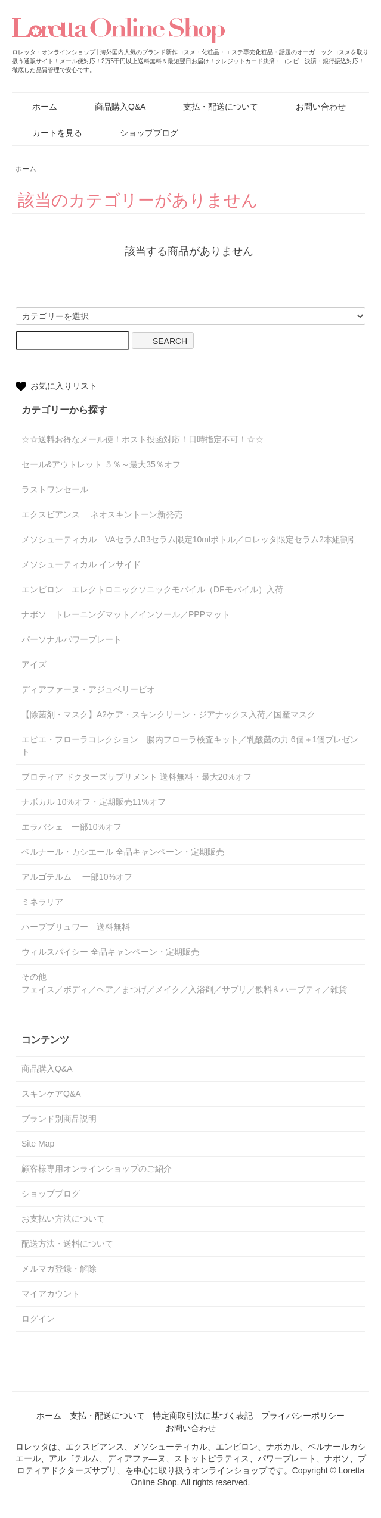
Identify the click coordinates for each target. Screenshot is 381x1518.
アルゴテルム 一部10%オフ (76, 877)
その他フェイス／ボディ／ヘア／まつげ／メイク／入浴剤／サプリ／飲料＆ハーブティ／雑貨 (184, 983)
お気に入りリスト (56, 386)
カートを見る (48, 133)
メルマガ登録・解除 (59, 1268)
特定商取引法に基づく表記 (203, 1415)
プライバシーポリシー (303, 1415)
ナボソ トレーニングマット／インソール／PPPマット (125, 614)
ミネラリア (46, 902)
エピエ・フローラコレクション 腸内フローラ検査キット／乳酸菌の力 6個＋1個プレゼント (189, 746)
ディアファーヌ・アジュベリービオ (88, 689)
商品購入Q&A (112, 106)
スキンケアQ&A (51, 1093)
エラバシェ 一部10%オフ (71, 827)
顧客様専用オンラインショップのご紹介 (96, 1168)
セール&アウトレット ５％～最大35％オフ (101, 464)
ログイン (38, 1318)
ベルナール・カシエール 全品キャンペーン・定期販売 (122, 852)
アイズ (34, 664)
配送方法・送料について (67, 1243)
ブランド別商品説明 (59, 1118)
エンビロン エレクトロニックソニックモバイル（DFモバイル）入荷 (152, 589)
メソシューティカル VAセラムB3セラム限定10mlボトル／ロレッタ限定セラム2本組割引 (189, 539)
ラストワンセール (54, 489)
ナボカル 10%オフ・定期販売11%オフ (93, 802)
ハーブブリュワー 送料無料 (75, 927)
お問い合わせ (312, 106)
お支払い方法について (63, 1218)
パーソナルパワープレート (71, 639)
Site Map (37, 1143)
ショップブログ (140, 133)
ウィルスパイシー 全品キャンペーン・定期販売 (110, 952)
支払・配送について (212, 106)
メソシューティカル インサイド (81, 564)
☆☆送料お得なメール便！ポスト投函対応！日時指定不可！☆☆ (142, 439)
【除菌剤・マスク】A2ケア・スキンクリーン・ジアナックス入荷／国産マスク (168, 714)
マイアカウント (50, 1293)
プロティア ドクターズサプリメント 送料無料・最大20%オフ (136, 777)
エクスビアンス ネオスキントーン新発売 (101, 514)
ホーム (36, 106)
